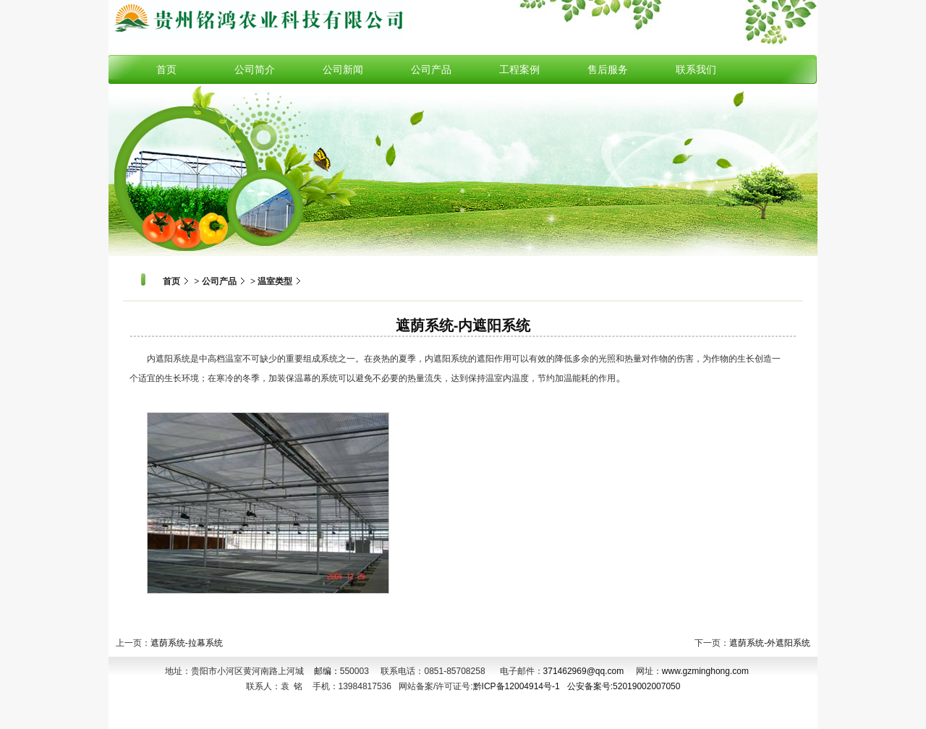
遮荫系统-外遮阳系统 (769, 643)
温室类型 (275, 281)
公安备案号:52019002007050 (624, 686)
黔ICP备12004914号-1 (516, 686)
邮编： (323, 671)
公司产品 (219, 281)
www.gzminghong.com (705, 671)
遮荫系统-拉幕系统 (186, 643)
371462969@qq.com (583, 671)
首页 (171, 281)
